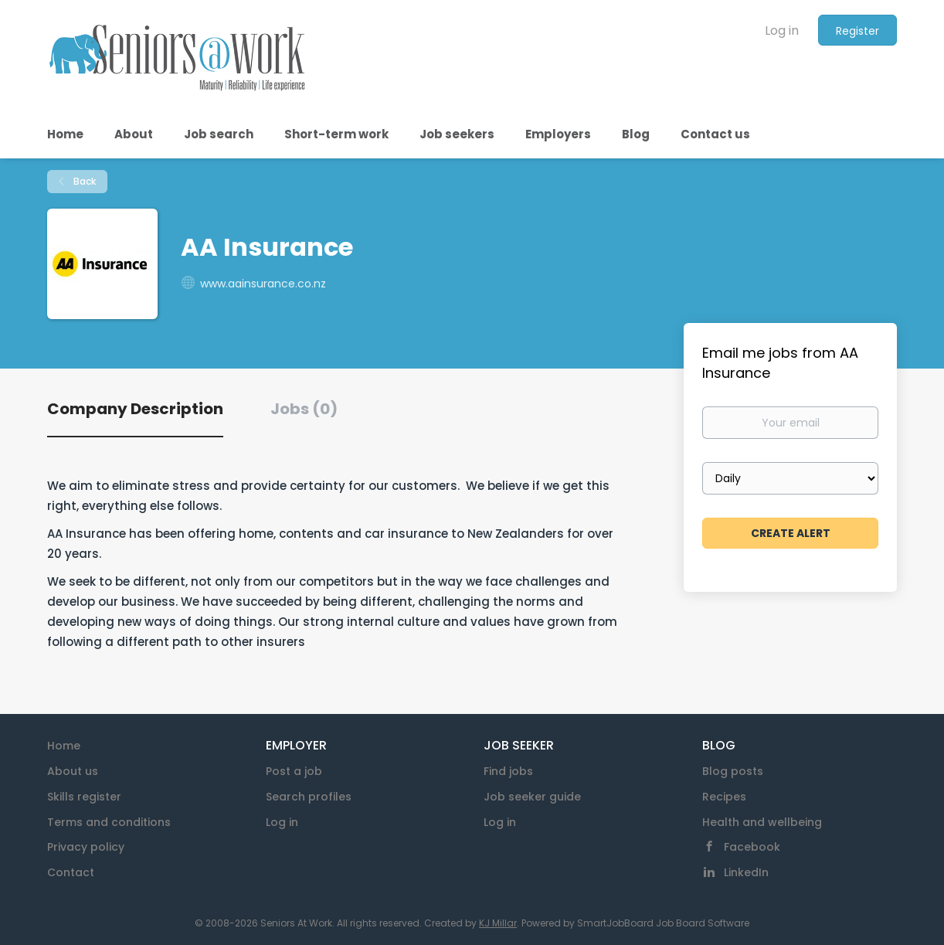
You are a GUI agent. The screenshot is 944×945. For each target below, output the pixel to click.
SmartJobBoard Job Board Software (663, 923)
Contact (70, 872)
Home (63, 745)
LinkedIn (746, 872)
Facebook (752, 847)
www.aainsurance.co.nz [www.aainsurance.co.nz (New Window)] (263, 283)
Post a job (294, 771)
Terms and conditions (109, 822)
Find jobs (508, 771)
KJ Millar (498, 923)
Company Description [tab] (135, 409)
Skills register (84, 796)
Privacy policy (85, 847)
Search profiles (308, 796)
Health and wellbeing (762, 822)
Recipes (724, 796)
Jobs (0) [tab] (304, 409)
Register (857, 31)
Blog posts (732, 771)
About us (72, 771)
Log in (782, 30)
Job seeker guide (532, 796)
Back (83, 181)
